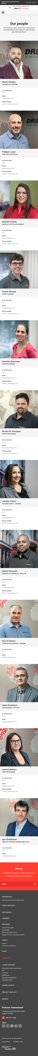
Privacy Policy (6, 1041)
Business (6, 924)
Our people (7, 912)
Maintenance (6, 975)
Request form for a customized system (13, 935)
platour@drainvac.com (8, 168)
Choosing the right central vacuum (11, 968)
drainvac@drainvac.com (8, 238)
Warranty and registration (9, 977)
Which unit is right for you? (9, 932)
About (4, 940)
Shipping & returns (7, 980)
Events (5, 999)
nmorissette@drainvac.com (9, 448)
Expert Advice (8, 985)
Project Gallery (9, 992)
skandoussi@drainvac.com (9, 721)
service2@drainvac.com (8, 517)
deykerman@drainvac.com (9, 378)
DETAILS (4, 3)
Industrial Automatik (8, 927)
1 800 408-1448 (30, 2)
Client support (8, 965)
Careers (5, 918)
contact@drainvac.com (8, 587)
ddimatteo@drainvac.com (9, 657)
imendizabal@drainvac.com (9, 856)
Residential (7, 897)
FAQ (3, 970)
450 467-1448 (11, 1018)
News (4, 951)
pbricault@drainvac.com (8, 308)
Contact (5, 958)
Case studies (6, 930)
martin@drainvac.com (8, 98)
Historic (4, 943)
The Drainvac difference (9, 946)
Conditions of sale (18, 1041)
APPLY (4, 884)
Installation (5, 973)
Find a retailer (8, 905)
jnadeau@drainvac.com (8, 786)
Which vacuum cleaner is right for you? (13, 900)
